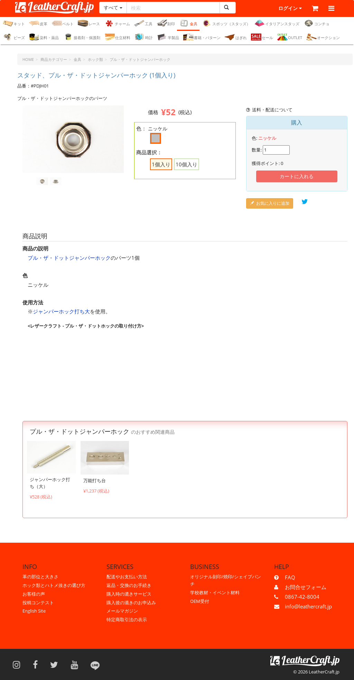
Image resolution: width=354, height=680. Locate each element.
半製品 (168, 37)
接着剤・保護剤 (81, 37)
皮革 (38, 23)
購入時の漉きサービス (128, 594)
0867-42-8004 (302, 596)
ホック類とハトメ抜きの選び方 (53, 585)
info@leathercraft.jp (308, 606)
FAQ (290, 577)
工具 (143, 23)
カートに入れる (297, 176)
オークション (323, 37)
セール (262, 37)
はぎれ (236, 37)
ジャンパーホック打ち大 (61, 312)
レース (89, 23)
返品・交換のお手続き (128, 585)
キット (14, 23)
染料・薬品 (44, 37)
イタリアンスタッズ (276, 23)
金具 (188, 23)
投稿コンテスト (38, 602)
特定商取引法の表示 (126, 619)
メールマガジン (122, 611)
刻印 (166, 23)
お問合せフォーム (305, 586)
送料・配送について (269, 110)
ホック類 (95, 59)
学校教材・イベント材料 (215, 592)
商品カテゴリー (53, 59)
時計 (143, 37)
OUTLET (289, 37)
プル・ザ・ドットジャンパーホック (140, 59)
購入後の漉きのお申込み (131, 602)
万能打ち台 (94, 481)
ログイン (275, 8)
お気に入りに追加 (269, 203)
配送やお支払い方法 (126, 576)
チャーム (117, 23)
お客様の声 (33, 594)
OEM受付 (199, 601)
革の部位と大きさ (40, 576)
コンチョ (316, 23)
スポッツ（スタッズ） (226, 23)
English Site (34, 611)
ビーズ (14, 37)
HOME (28, 59)
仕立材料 (117, 37)
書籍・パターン (202, 37)
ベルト (63, 23)
